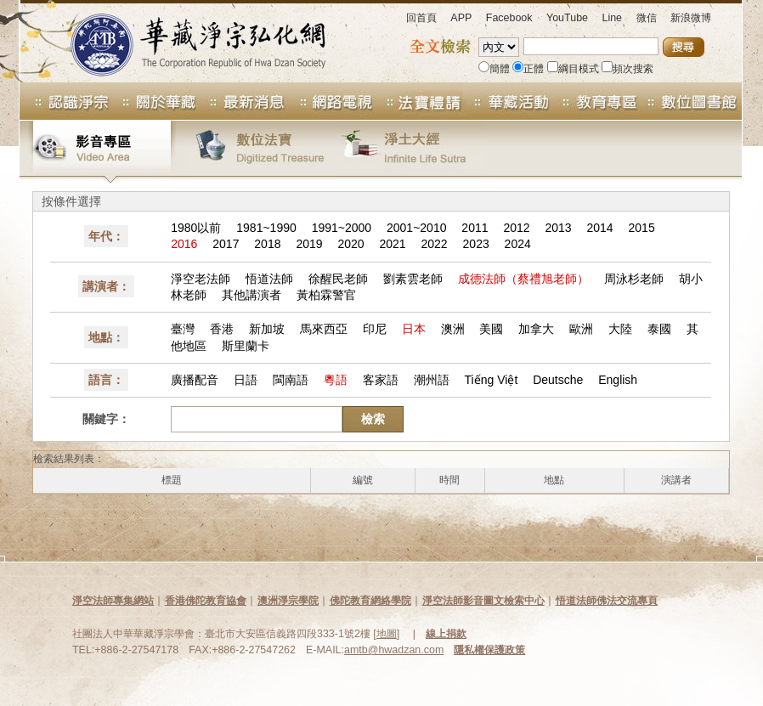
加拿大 (536, 329)
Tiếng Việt (491, 380)
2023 (476, 244)
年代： (106, 236)
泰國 (659, 329)
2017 (225, 244)
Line (612, 18)
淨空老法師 (200, 278)
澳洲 (453, 329)
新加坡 (267, 329)
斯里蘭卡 (245, 346)
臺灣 (183, 329)
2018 (267, 244)
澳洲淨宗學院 (288, 601)
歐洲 (581, 329)
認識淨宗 (65, 101)
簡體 (494, 69)
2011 (474, 227)
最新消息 (242, 101)
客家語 (380, 380)
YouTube (567, 18)
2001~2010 (416, 227)
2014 (600, 227)
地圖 (386, 634)
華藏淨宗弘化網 (181, 41)
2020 (350, 244)
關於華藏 (154, 101)
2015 (642, 227)
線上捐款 (446, 634)
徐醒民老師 (338, 278)
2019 (309, 244)
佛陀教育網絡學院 (370, 601)
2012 (516, 227)
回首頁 (421, 18)
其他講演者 (251, 295)
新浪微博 (690, 18)
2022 (434, 244)
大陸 (620, 329)
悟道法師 (269, 278)
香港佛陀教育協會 (205, 601)
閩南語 (290, 380)
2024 (518, 244)
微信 (646, 18)
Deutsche (558, 380)
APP (461, 18)
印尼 (375, 329)
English (617, 380)
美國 (491, 329)
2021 (392, 244)
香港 (222, 329)
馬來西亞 (324, 329)
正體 (528, 69)
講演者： (106, 286)
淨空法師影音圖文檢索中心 (483, 601)
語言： (106, 380)
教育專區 (595, 101)
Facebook (509, 18)
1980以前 (196, 227)
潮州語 (431, 380)
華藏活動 (507, 101)
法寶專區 (419, 101)
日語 (245, 380)
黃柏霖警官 (326, 295)
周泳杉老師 (634, 278)
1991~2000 (341, 227)
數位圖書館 (691, 101)
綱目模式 (573, 69)
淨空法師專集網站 (113, 601)
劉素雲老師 (413, 278)
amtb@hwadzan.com (394, 650)
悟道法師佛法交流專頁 (607, 601)
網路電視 (330, 101)
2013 (558, 227)
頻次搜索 (627, 69)
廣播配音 (194, 380)
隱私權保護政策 (489, 650)
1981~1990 (266, 227)
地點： (106, 337)
